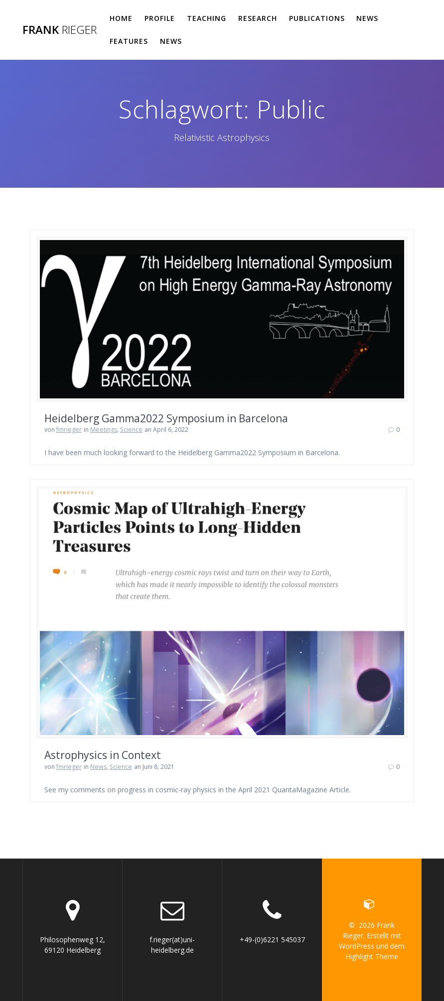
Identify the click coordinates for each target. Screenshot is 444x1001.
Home (121, 18)
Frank (59, 29)
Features (129, 41)
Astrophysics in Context (102, 755)
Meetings (103, 429)
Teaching (206, 18)
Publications (317, 18)
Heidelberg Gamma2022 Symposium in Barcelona (166, 418)
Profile (160, 18)
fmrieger (69, 429)
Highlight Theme (371, 956)
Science (131, 429)
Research (257, 18)
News (367, 18)
